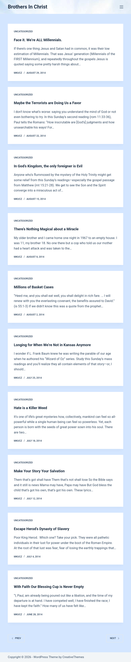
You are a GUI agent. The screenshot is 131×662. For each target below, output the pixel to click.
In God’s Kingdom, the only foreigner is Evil (48, 166)
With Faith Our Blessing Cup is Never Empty (49, 587)
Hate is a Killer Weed (30, 408)
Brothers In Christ (27, 7)
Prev (16, 638)
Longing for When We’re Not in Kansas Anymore (52, 345)
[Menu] (121, 7)
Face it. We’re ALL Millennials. (38, 40)
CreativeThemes (73, 657)
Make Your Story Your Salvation (39, 471)
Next (114, 638)
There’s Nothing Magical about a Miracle (46, 229)
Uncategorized (23, 31)
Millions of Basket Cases (34, 287)
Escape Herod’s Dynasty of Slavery (41, 529)
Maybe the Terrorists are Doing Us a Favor (47, 103)
